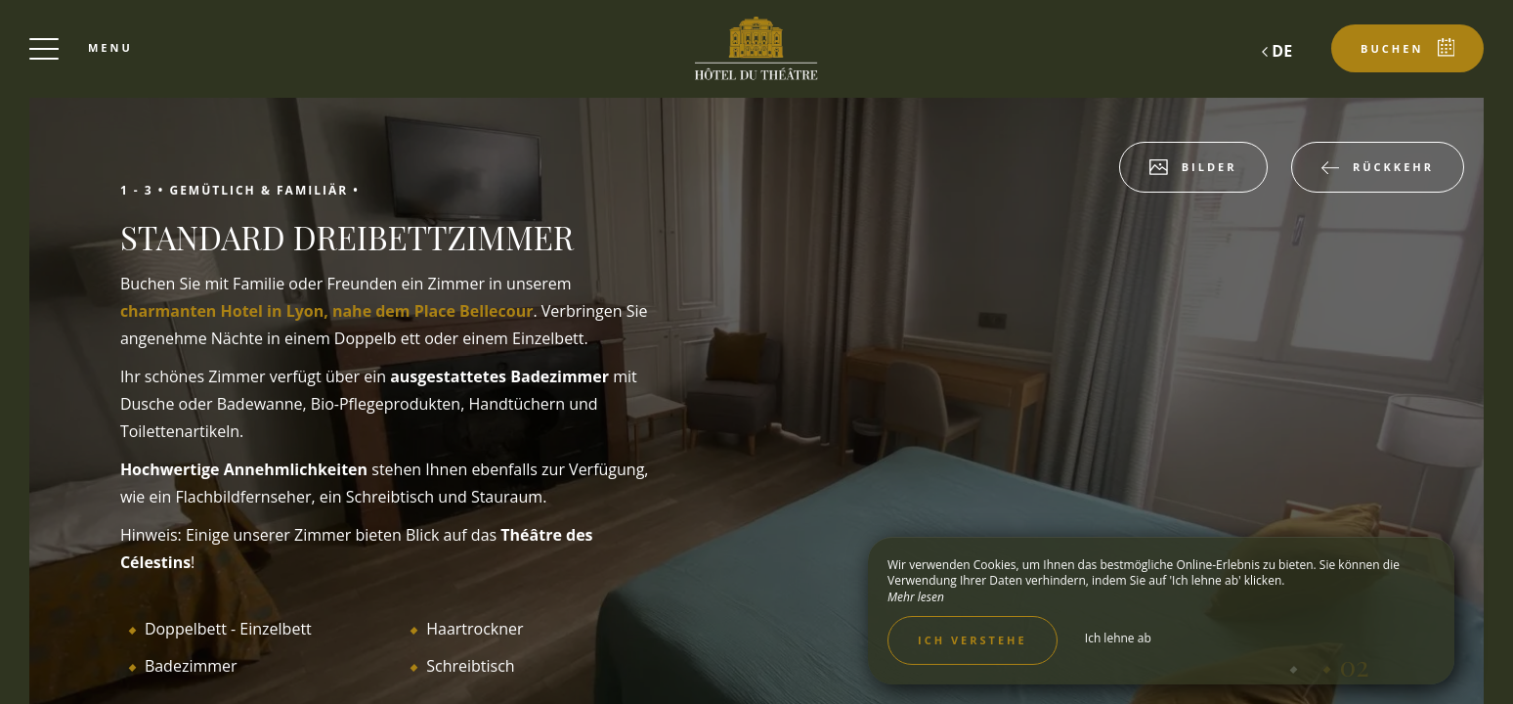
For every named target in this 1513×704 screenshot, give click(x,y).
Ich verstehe (972, 640)
